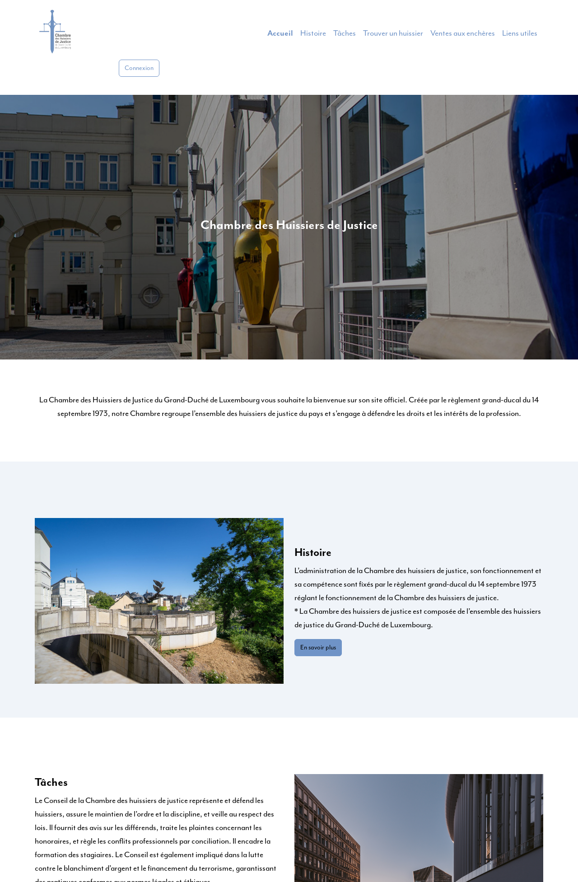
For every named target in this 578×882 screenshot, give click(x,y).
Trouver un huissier (393, 33)
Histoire (313, 33)
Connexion (139, 68)
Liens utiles (519, 33)
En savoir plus (318, 647)
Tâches (344, 33)
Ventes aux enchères (462, 33)
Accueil (280, 33)
